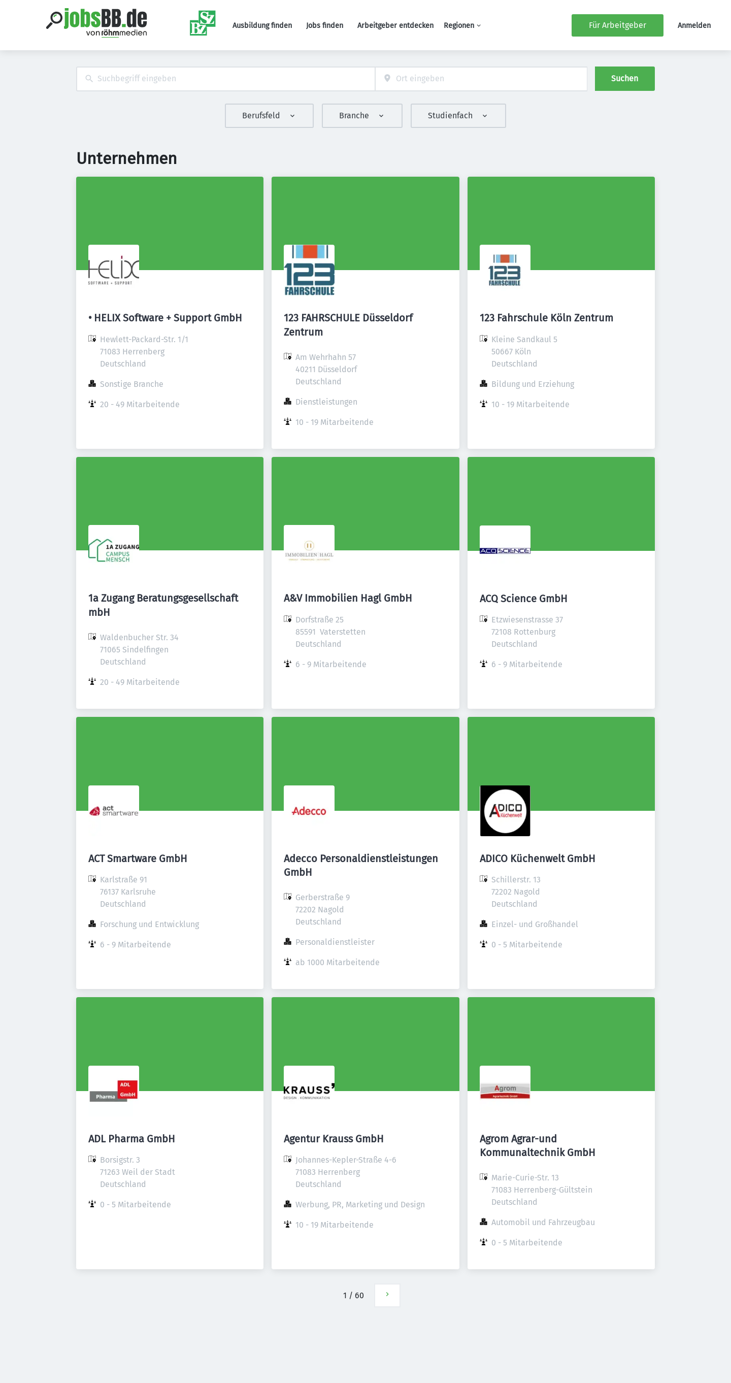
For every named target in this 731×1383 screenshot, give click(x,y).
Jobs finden (324, 25)
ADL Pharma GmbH (131, 1139)
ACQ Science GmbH (524, 598)
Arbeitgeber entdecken (395, 25)
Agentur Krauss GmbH (334, 1139)
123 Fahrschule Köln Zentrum (546, 318)
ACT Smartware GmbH (137, 858)
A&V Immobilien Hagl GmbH (348, 598)
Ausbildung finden (262, 25)
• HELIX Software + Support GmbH (165, 318)
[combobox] (225, 79)
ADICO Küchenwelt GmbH (537, 858)
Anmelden (694, 25)
